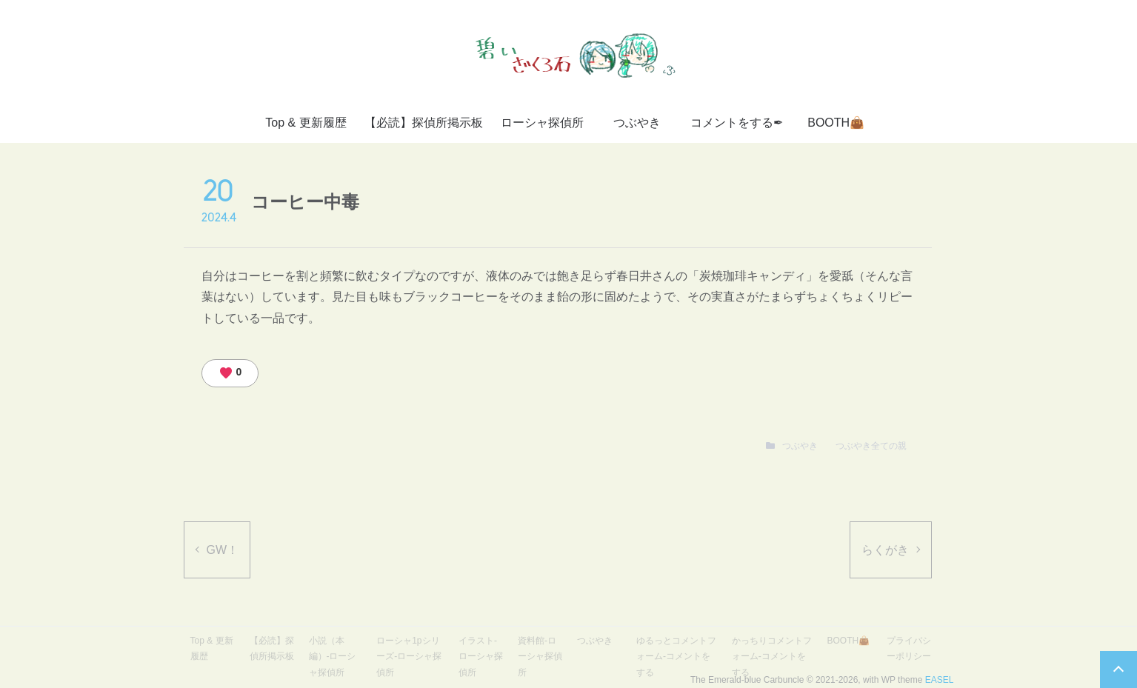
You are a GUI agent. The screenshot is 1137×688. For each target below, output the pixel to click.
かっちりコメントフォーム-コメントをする (772, 656)
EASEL (939, 680)
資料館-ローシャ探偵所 (540, 656)
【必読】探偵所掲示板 (423, 122)
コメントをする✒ (736, 122)
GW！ (223, 550)
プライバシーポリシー (909, 648)
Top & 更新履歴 (305, 122)
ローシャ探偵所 (542, 122)
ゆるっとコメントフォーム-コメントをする (676, 656)
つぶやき (637, 122)
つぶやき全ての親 (871, 446)
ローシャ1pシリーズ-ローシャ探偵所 (408, 656)
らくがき (885, 550)
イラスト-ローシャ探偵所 (481, 656)
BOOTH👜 (835, 122)
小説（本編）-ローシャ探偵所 (332, 656)
